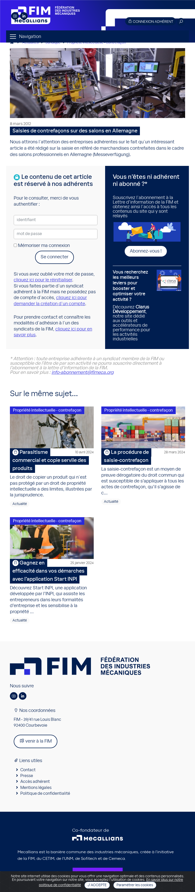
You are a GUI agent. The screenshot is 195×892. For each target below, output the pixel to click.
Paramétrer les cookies (135, 885)
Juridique (52, 42)
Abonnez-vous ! (146, 251)
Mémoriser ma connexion (42, 245)
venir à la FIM (35, 741)
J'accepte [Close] (97, 885)
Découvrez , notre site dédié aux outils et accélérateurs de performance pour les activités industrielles (133, 306)
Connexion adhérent (150, 21)
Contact (28, 770)
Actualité (19, 504)
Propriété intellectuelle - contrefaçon (96, 42)
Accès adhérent (35, 782)
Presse (26, 776)
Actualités (30, 42)
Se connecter (54, 257)
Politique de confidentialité (45, 793)
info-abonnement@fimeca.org (82, 372)
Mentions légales (36, 788)
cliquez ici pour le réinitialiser (43, 280)
